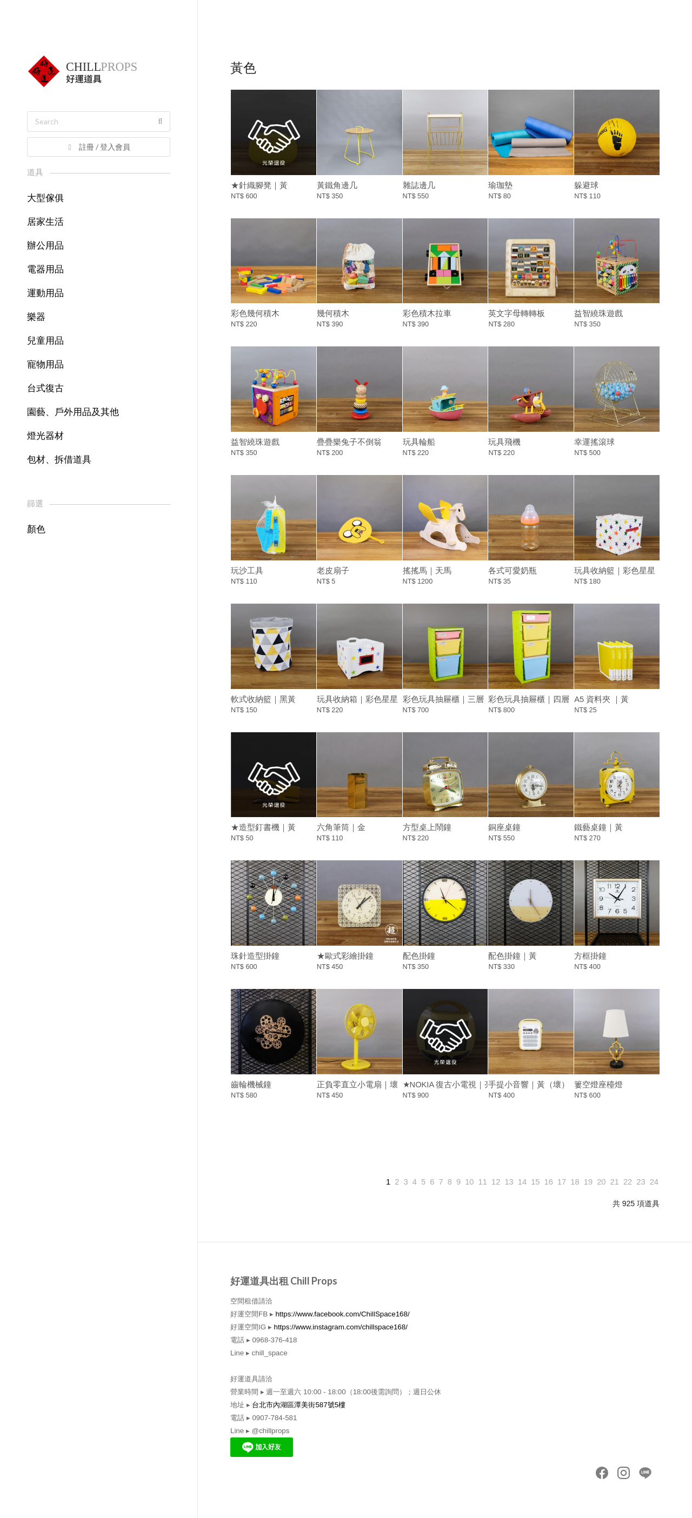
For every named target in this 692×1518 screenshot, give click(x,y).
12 (495, 1182)
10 (469, 1182)
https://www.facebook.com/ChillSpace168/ (342, 1314)
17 (561, 1182)
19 (588, 1182)
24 (654, 1182)
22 (627, 1182)
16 (548, 1182)
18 (574, 1182)
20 (601, 1182)
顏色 (36, 529)
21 (614, 1182)
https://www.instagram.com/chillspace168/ (340, 1327)
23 (640, 1182)
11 (482, 1182)
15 (535, 1182)
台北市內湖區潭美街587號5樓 (298, 1405)
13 (508, 1182)
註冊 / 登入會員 (98, 146)
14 (522, 1182)
